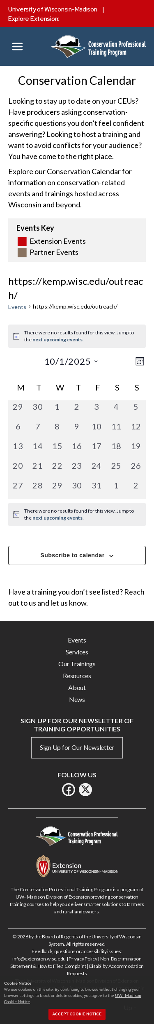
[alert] (77, 514)
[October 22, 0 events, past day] (57, 469)
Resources (77, 675)
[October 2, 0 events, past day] (77, 410)
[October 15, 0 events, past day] (57, 449)
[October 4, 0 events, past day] (116, 410)
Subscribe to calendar (73, 555)
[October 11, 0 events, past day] (116, 430)
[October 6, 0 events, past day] (18, 430)
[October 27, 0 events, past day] (18, 489)
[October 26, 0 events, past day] (136, 469)
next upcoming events (57, 339)
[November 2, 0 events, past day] (136, 489)
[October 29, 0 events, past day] (57, 489)
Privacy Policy (83, 959)
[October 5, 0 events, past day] (136, 410)
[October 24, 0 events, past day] (96, 469)
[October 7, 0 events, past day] (38, 430)
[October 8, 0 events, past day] (57, 430)
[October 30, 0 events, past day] (77, 489)
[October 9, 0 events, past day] (77, 430)
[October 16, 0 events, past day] (77, 449)
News (77, 699)
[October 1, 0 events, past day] (57, 410)
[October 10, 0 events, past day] (96, 430)
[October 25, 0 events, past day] (116, 469)
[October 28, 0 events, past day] (38, 489)
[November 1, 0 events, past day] (116, 489)
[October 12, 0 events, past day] (136, 430)
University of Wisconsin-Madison (52, 9)
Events (17, 306)
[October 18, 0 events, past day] (116, 449)
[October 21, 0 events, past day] (38, 469)
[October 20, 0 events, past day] (18, 469)
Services (77, 652)
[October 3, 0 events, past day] (96, 410)
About (77, 687)
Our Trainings (77, 664)
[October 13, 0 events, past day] (18, 449)
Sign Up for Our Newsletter (77, 747)
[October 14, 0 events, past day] (38, 449)
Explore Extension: (33, 19)
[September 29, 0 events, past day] (18, 410)
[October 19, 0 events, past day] (136, 449)
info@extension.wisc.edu (39, 959)
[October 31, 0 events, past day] (96, 489)
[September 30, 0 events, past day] (38, 410)
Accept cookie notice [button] (77, 1014)
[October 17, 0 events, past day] (96, 449)
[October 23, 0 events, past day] (77, 469)
